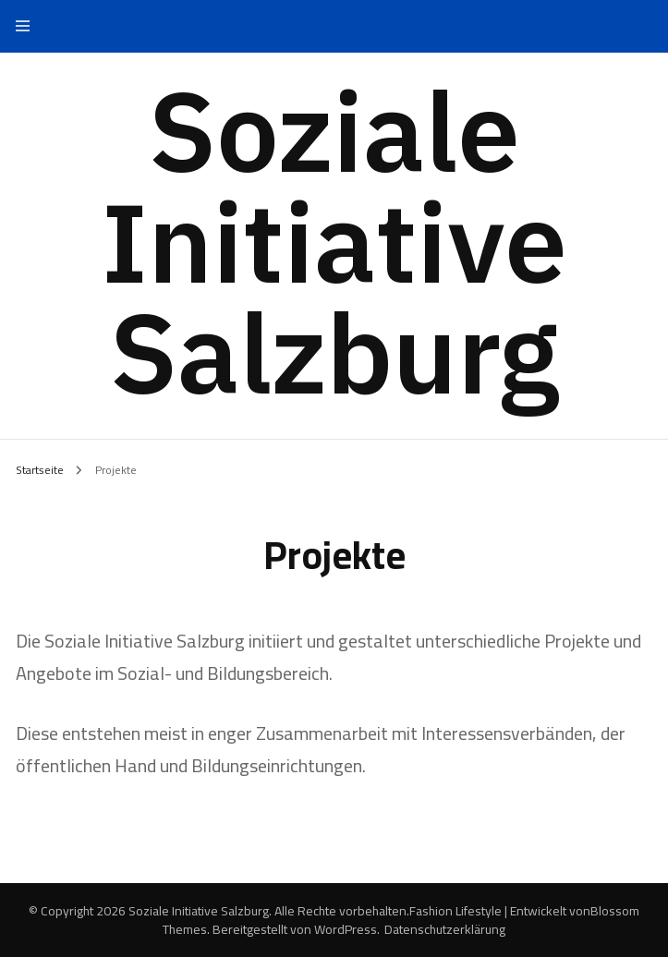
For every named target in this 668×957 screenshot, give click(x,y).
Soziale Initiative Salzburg (334, 241)
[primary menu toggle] (27, 26)
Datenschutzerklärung (444, 929)
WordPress (345, 929)
